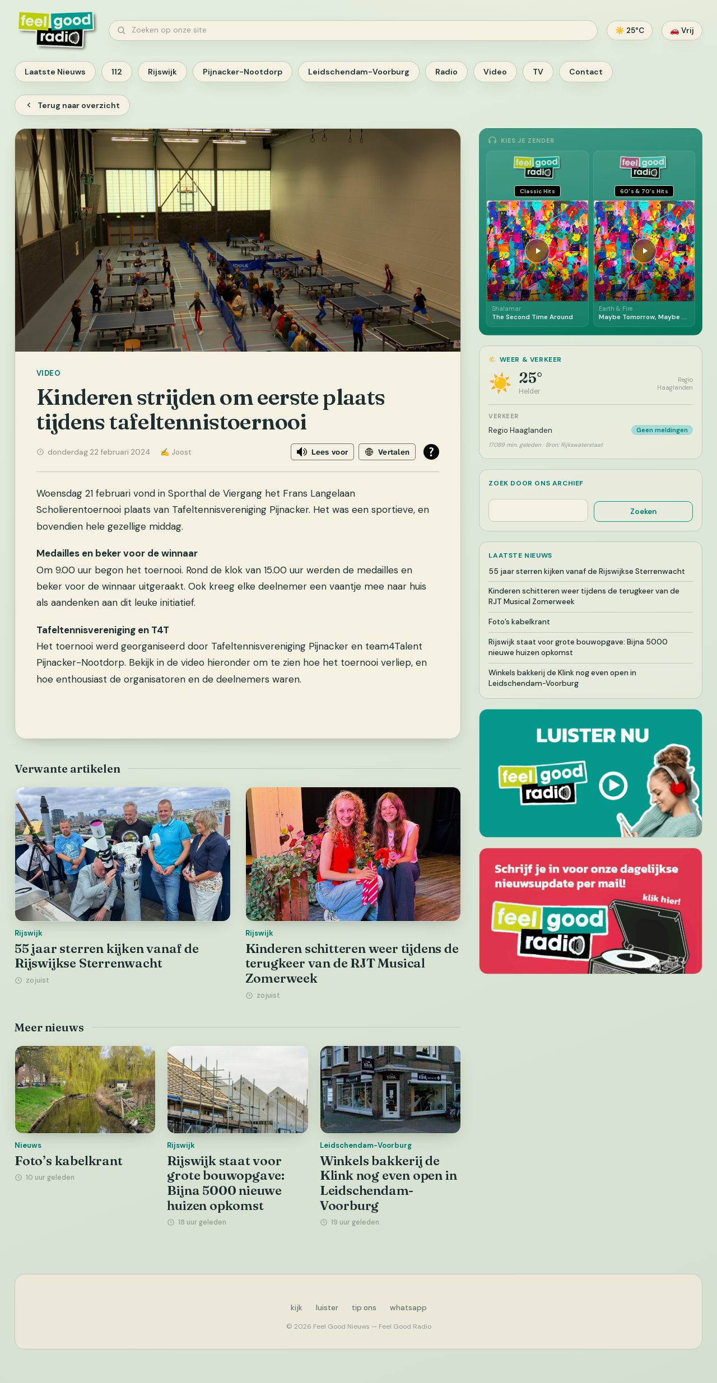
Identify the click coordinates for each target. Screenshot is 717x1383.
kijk (296, 1307)
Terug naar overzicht (72, 105)
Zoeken (643, 511)
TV (538, 72)
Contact (586, 72)
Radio (446, 72)
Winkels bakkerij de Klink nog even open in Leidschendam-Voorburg (388, 1183)
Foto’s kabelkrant (69, 1161)
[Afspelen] (537, 251)
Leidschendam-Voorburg (358, 72)
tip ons (364, 1307)
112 (116, 72)
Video (495, 72)
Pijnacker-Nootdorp (242, 72)
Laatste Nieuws (55, 72)
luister (327, 1307)
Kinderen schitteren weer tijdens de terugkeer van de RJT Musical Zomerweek (352, 963)
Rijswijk (162, 72)
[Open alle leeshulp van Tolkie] (431, 452)
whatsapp (408, 1307)
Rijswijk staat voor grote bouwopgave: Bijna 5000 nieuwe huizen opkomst (226, 1183)
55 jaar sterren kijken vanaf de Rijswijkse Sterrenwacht (107, 956)
